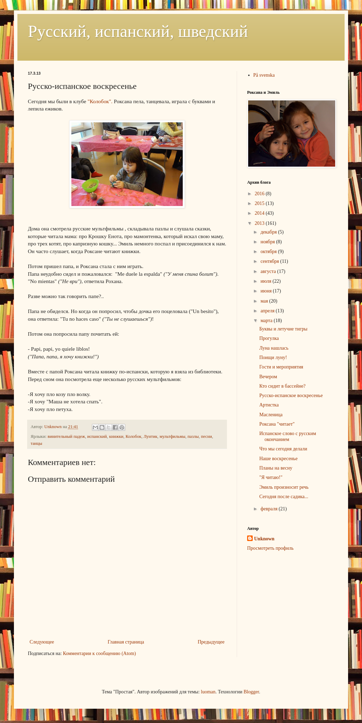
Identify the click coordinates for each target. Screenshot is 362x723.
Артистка (269, 405)
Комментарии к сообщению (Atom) (99, 653)
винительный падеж (66, 436)
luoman (208, 691)
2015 (260, 203)
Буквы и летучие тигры (283, 329)
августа (268, 271)
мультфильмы (172, 436)
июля (266, 281)
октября (269, 251)
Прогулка (269, 338)
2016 (260, 193)
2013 (260, 223)
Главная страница (126, 642)
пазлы (193, 436)
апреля (268, 310)
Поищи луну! (273, 357)
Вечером (268, 376)
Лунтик (150, 436)
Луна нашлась (274, 348)
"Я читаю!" (270, 477)
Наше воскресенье (278, 458)
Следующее (42, 642)
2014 (260, 213)
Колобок (133, 436)
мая (264, 301)
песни (206, 436)
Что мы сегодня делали (283, 448)
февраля (269, 508)
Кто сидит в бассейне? (282, 386)
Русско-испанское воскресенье (291, 395)
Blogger (251, 691)
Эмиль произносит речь (283, 487)
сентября (270, 261)
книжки (116, 436)
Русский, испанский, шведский (138, 31)
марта (267, 320)
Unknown (264, 538)
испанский (97, 436)
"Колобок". (99, 101)
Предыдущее (211, 642)
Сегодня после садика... (283, 496)
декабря (269, 232)
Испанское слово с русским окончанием (287, 436)
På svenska (264, 75)
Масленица (271, 414)
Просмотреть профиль (270, 548)
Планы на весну (275, 468)
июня (266, 291)
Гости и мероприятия (281, 367)
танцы (36, 443)
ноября (268, 241)
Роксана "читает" (277, 424)
